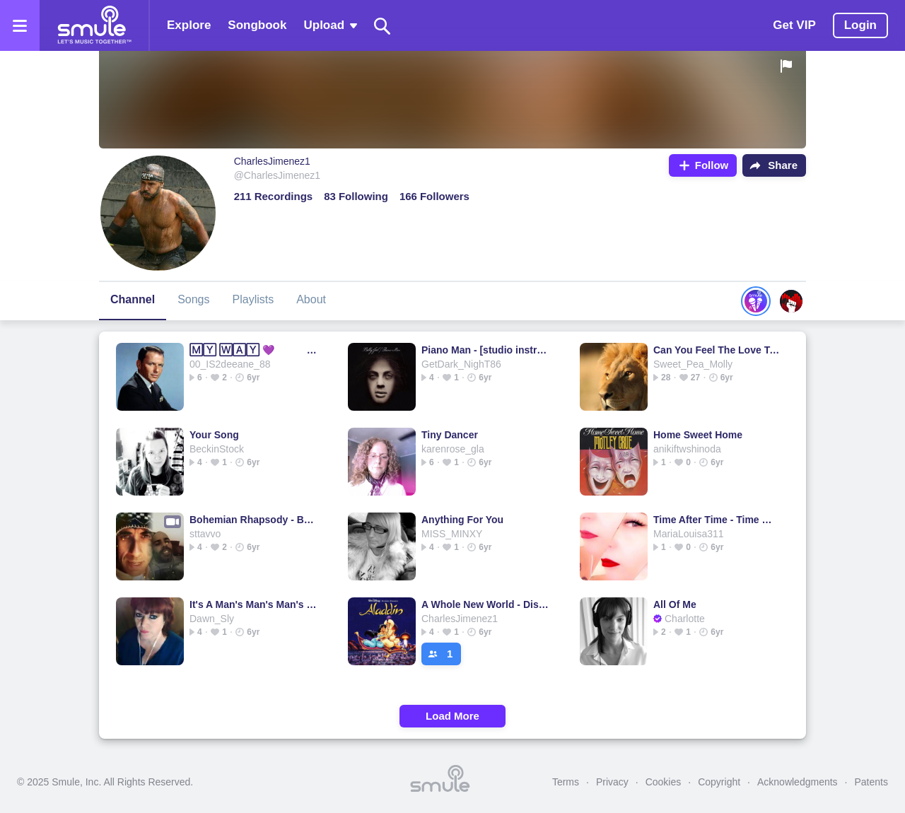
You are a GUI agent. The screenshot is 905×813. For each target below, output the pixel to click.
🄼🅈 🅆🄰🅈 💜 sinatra (254, 350)
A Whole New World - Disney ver (486, 604)
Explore (189, 25)
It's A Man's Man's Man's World (254, 604)
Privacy (612, 782)
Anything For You (462, 519)
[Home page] (94, 25)
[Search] (382, 25)
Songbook (257, 25)
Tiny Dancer (449, 434)
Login (860, 25)
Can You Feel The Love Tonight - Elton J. (718, 350)
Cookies (664, 782)
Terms (565, 782)
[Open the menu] (20, 25)
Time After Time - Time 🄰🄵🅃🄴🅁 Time (718, 519)
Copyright (719, 782)
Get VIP (794, 25)
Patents (871, 782)
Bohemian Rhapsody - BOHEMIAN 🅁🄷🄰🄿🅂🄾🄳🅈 (254, 519)
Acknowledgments (797, 782)
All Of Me (674, 604)
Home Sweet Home (697, 434)
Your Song (214, 434)
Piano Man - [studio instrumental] (486, 350)
